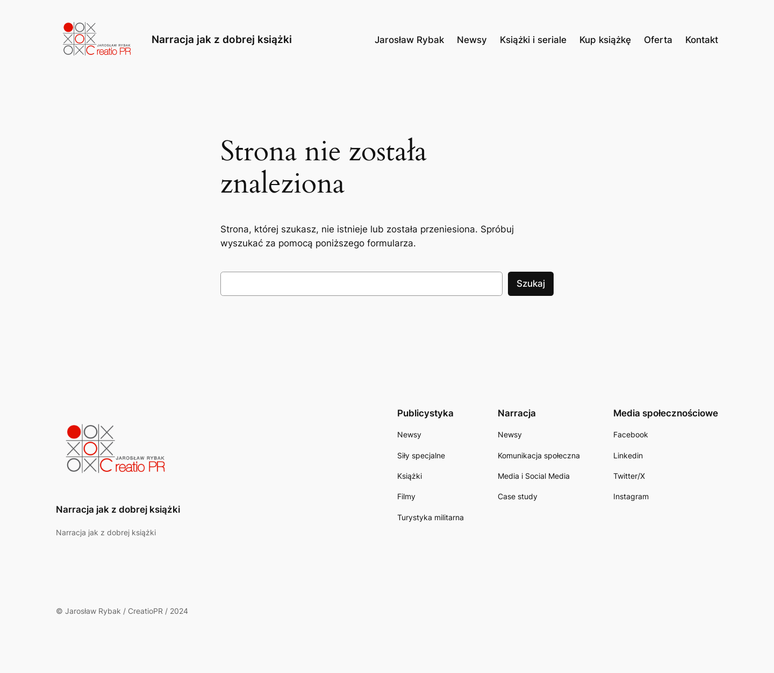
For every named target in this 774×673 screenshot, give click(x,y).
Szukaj (531, 283)
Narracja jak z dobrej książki (222, 39)
